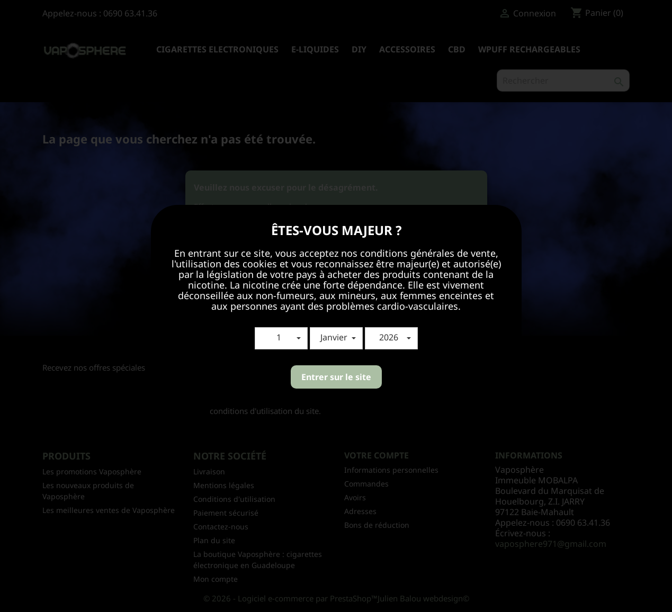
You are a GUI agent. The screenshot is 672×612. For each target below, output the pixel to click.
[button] (281, 338)
